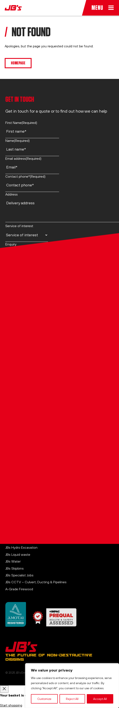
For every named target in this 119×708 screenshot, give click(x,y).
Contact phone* (25, 176)
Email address (23, 158)
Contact (11, 497)
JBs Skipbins (14, 568)
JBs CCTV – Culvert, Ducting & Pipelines (36, 582)
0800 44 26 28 (16, 405)
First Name (21, 123)
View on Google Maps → (24, 456)
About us (12, 490)
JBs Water (13, 561)
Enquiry (10, 244)
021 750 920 (14, 391)
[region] (72, 685)
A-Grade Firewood (19, 589)
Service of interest (19, 226)
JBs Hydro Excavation (21, 547)
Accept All (100, 699)
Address (11, 194)
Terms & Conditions (20, 511)
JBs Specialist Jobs (19, 575)
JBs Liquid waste (17, 554)
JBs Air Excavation (18, 541)
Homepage (18, 63)
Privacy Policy (15, 504)
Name (17, 140)
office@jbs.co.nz (17, 433)
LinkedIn (11, 465)
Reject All (72, 699)
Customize (44, 699)
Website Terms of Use (22, 518)
